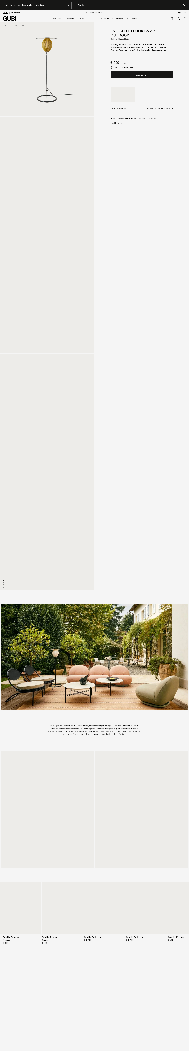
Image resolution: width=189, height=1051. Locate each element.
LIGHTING (69, 18)
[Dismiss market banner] (184, 5)
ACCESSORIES (106, 18)
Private (5, 13)
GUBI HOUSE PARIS (94, 13)
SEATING (57, 18)
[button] (185, 18)
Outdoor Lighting (19, 26)
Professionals (16, 13)
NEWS (134, 18)
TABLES (80, 18)
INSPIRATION (122, 18)
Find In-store (117, 123)
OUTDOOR (92, 18)
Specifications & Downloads (124, 118)
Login (179, 13)
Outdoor (6, 26)
